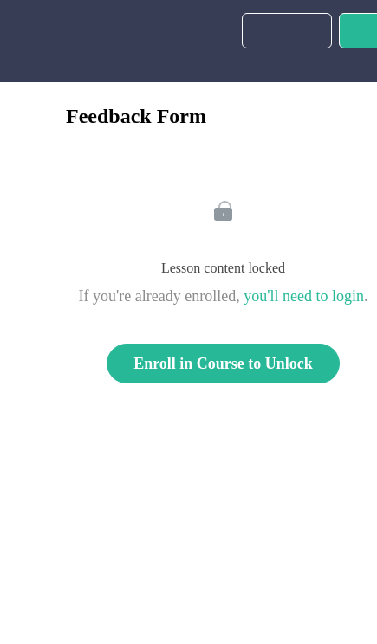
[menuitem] (74, 41)
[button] (21, 41)
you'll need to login (304, 296)
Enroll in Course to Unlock (223, 363)
